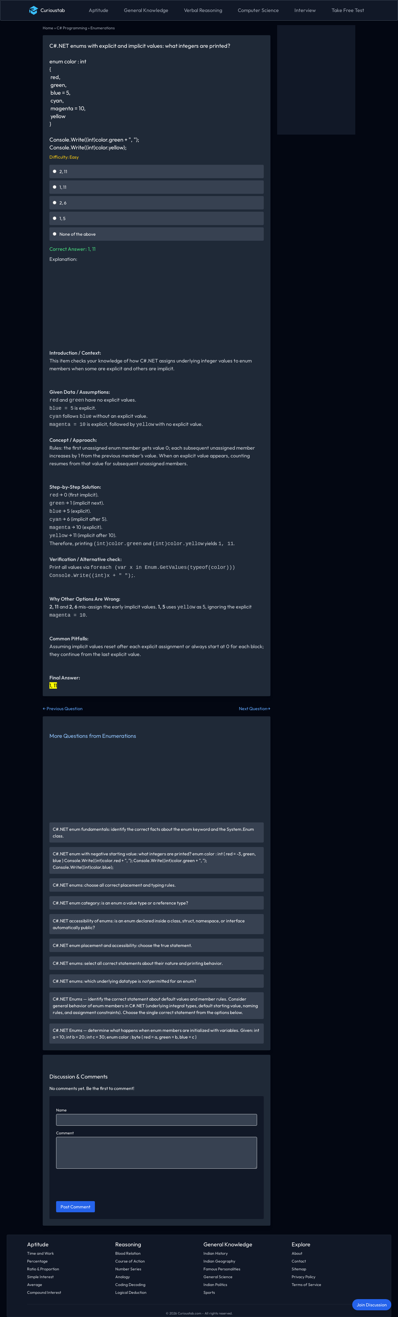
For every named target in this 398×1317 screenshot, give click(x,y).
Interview (305, 10)
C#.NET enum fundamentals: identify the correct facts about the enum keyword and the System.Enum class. (153, 832)
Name (61, 1110)
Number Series (128, 1268)
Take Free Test (348, 10)
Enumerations (102, 27)
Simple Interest (40, 1276)
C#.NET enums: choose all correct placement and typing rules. (114, 885)
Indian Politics (215, 1284)
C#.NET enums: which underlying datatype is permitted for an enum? (124, 981)
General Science (217, 1276)
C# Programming (72, 27)
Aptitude (98, 10)
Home (48, 27)
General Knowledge (146, 10)
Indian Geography (219, 1261)
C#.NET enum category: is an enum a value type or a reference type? (120, 903)
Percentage (37, 1261)
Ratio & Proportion (43, 1268)
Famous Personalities (221, 1268)
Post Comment (75, 1206)
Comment (65, 1132)
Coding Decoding (130, 1284)
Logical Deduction (131, 1292)
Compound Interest (44, 1292)
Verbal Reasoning (203, 10)
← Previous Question (63, 708)
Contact (299, 1261)
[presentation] (98, 1186)
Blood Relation (128, 1253)
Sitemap (299, 1268)
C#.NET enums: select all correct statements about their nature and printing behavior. (138, 963)
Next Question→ (254, 708)
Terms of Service (306, 1284)
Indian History (215, 1253)
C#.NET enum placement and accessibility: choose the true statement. (122, 945)
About (297, 1253)
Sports (209, 1292)
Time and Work (40, 1253)
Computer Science (258, 10)
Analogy (122, 1276)
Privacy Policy (303, 1276)
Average (34, 1284)
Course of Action (130, 1261)
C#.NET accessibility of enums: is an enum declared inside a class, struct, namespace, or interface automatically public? (149, 924)
